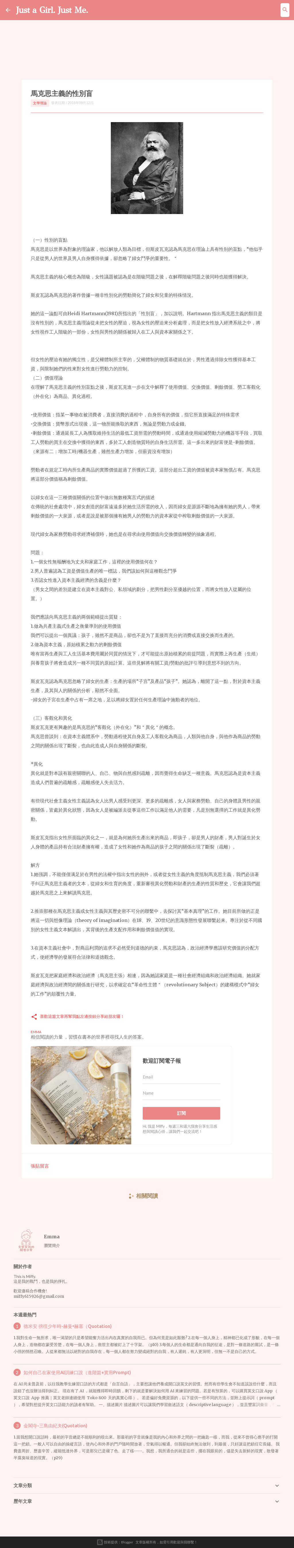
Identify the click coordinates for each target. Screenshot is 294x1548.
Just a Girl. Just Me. (53, 10)
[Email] (181, 1077)
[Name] (181, 1093)
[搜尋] (285, 10)
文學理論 (40, 103)
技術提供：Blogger (114, 1542)
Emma (52, 1236)
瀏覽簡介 (52, 1245)
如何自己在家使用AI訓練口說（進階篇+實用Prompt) (77, 1372)
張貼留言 (40, 1165)
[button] (34, 1017)
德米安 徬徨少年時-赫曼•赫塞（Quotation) (68, 1326)
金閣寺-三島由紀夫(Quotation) (55, 1425)
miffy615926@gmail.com (38, 1296)
